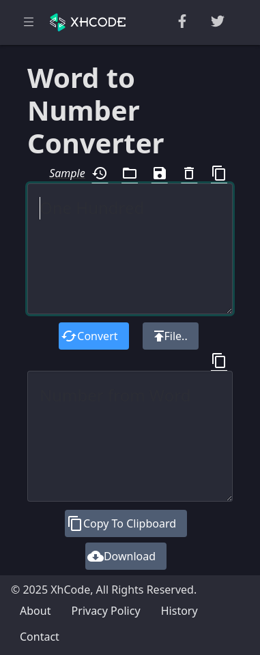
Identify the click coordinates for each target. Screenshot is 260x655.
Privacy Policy (106, 610)
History (179, 610)
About (35, 610)
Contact (39, 636)
